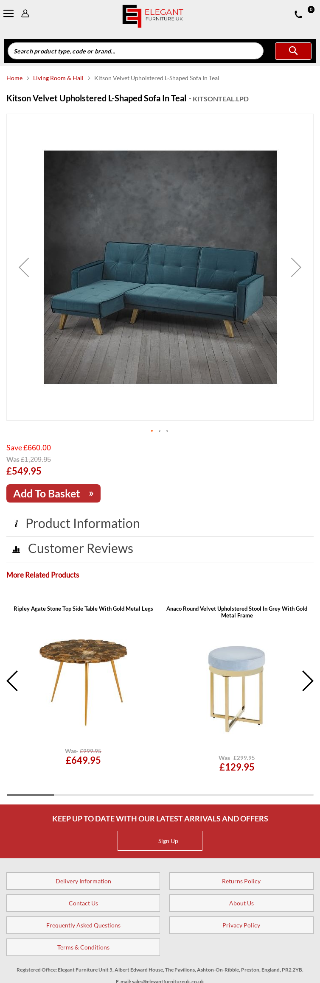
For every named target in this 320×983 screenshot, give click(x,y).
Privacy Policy (241, 925)
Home (15, 77)
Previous (12, 681)
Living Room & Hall (59, 77)
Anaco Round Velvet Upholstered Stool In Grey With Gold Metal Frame (236, 612)
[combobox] (136, 50)
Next (307, 681)
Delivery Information (83, 881)
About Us (241, 903)
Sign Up (161, 840)
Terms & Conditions (83, 947)
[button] (24, 267)
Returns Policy (241, 881)
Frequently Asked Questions (83, 925)
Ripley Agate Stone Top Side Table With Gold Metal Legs (83, 608)
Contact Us (83, 903)
